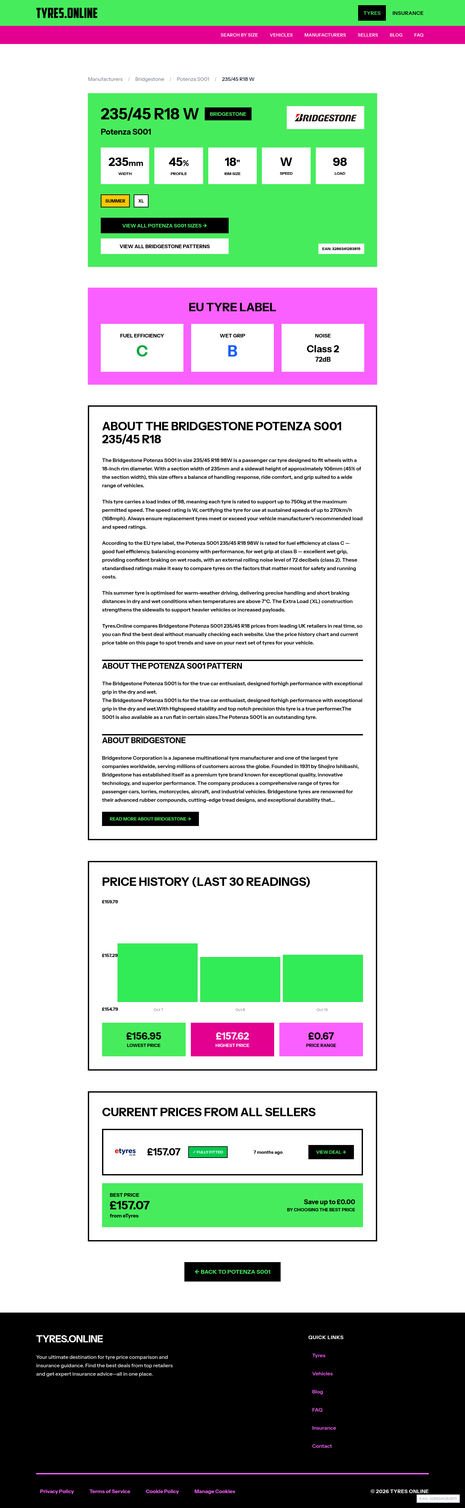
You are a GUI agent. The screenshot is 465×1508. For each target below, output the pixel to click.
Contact (322, 1446)
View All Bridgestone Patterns (164, 246)
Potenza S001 (193, 79)
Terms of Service (109, 1491)
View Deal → (331, 1152)
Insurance (408, 13)
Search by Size (239, 35)
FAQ (419, 35)
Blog (396, 35)
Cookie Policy (162, 1491)
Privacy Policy (57, 1491)
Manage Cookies (214, 1491)
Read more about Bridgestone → (150, 819)
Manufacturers (325, 35)
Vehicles (281, 35)
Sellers (368, 35)
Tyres (372, 13)
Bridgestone (149, 79)
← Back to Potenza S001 (233, 1271)
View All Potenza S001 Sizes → (164, 225)
